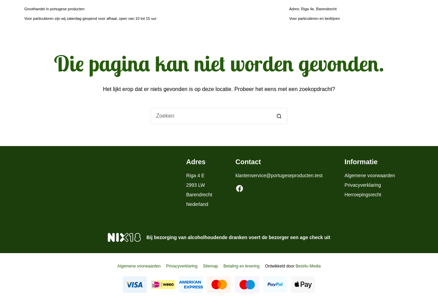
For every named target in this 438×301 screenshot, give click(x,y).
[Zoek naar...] (211, 116)
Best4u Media (308, 266)
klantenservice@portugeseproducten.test (279, 175)
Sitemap (210, 266)
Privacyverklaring (363, 185)
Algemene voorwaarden (370, 175)
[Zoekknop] (279, 116)
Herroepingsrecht (363, 194)
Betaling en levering (241, 266)
